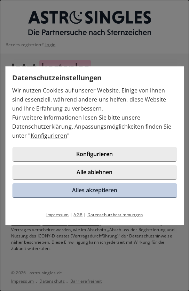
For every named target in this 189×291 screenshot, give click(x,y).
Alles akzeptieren (94, 190)
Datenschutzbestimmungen (115, 215)
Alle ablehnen (94, 172)
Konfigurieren (49, 135)
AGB (77, 215)
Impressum (57, 215)
